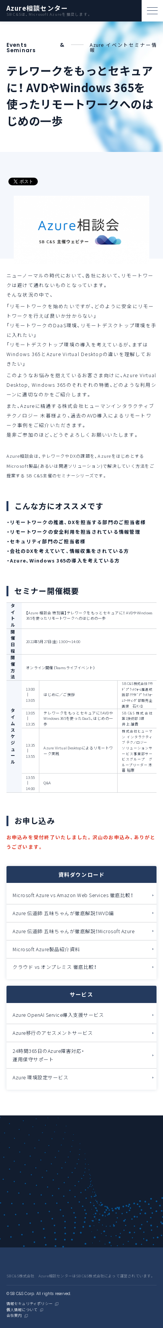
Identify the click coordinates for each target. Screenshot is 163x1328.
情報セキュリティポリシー (29, 1304)
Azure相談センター (37, 8)
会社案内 (14, 1316)
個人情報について (22, 1310)
